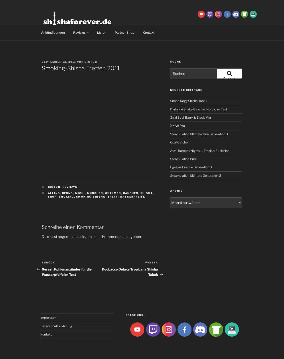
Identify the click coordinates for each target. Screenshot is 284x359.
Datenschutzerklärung (56, 326)
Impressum (48, 318)
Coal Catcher (179, 142)
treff (113, 196)
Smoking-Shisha (91, 196)
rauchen (130, 193)
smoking (66, 196)
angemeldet (68, 237)
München (95, 193)
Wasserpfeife (132, 196)
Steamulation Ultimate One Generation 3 (199, 134)
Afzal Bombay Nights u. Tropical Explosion (199, 151)
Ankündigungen (53, 32)
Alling (54, 193)
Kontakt (148, 32)
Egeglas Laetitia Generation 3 (191, 167)
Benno (67, 193)
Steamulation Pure (183, 159)
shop (52, 196)
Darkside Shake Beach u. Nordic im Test (198, 109)
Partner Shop (124, 32)
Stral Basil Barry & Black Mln (190, 117)
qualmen (113, 193)
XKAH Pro (177, 126)
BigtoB (91, 61)
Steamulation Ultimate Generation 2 (195, 175)
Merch (101, 32)
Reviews (81, 32)
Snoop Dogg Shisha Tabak (188, 101)
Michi (80, 193)
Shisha (146, 193)
